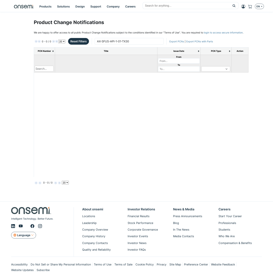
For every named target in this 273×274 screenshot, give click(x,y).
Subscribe (43, 270)
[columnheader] (44, 51)
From (178, 57)
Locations (88, 216)
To (179, 65)
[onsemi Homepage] (24, 6)
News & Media (183, 209)
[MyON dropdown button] (244, 6)
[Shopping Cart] (251, 6)
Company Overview (95, 229)
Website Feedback (223, 264)
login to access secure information (223, 32)
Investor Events (138, 236)
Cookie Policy (144, 264)
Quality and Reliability (96, 249)
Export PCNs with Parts (199, 41)
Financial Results (138, 216)
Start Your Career (230, 216)
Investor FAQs (137, 249)
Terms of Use (102, 264)
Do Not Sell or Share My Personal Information (61, 264)
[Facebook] (32, 226)
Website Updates (22, 270)
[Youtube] (21, 226)
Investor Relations (141, 209)
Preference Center (196, 264)
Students (224, 229)
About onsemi (92, 209)
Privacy (161, 264)
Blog (176, 223)
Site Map (175, 264)
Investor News (137, 243)
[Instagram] (40, 226)
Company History (93, 236)
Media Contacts (183, 236)
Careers (225, 209)
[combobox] (186, 5)
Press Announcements (187, 216)
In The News (181, 229)
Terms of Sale (123, 264)
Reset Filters (78, 41)
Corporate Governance (143, 229)
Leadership (89, 223)
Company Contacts (95, 243)
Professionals (227, 223)
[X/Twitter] (27, 226)
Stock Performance (140, 223)
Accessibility (19, 264)
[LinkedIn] (13, 226)
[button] (234, 5)
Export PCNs (176, 41)
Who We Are (227, 236)
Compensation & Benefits (235, 243)
